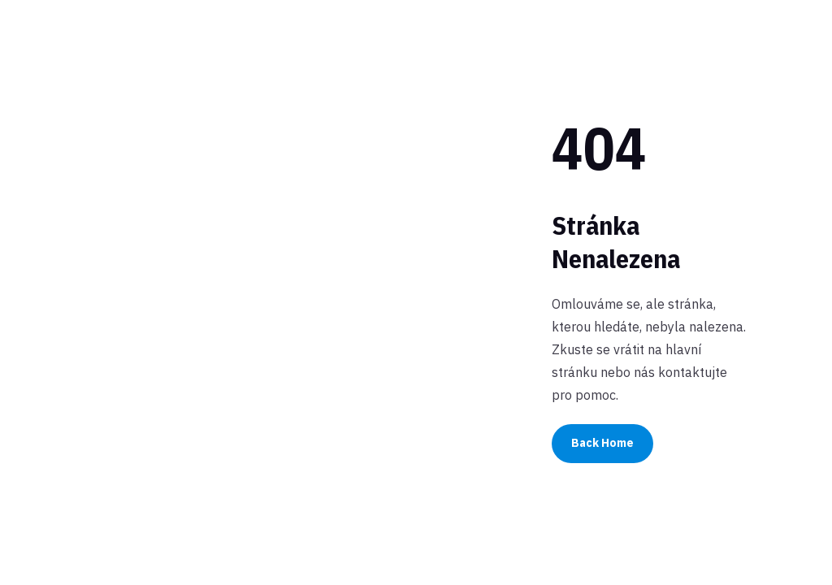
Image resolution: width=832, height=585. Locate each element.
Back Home (602, 443)
